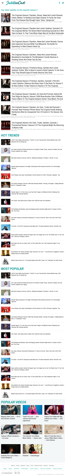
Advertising (51, 465)
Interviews (24, 468)
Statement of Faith (38, 465)
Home (5, 468)
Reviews (16, 468)
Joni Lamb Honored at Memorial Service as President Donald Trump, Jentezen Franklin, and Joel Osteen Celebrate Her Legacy (36, 150)
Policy (32, 465)
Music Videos (34, 468)
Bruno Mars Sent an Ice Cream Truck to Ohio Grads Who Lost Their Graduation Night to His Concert (35, 244)
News (10, 468)
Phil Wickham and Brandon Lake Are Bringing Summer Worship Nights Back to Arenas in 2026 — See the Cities (36, 210)
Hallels (15, 3)
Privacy (27, 465)
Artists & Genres (45, 468)
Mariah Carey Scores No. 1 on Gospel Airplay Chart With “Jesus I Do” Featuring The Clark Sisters (36, 260)
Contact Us (45, 465)
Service (17, 465)
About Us (13, 465)
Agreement (23, 465)
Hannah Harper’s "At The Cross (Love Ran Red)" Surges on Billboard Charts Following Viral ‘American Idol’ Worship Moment (35, 193)
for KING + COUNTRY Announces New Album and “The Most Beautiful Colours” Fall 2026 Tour (36, 226)
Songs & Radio (57, 468)
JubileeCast (7, 473)
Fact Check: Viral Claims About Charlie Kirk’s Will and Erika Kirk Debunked (30, 200)
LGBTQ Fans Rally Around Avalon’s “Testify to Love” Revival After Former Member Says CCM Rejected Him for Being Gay (36, 141)
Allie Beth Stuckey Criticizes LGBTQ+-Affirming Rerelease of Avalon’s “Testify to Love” (34, 158)
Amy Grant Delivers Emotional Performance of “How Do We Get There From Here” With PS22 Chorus (36, 218)
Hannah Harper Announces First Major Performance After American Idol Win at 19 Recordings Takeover (35, 167)
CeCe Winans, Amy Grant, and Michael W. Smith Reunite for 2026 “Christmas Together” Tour (35, 175)
